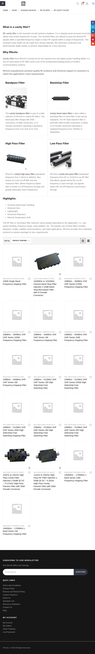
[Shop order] (21, 240)
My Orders (7, 626)
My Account (7, 623)
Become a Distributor (11, 604)
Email (93, 43)
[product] (17, 261)
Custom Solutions (10, 595)
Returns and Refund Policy (14, 592)
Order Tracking (9, 629)
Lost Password (9, 632)
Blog (5, 610)
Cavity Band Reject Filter (44, 278)
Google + (93, 35)
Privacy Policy (8, 588)
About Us (6, 598)
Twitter (93, 27)
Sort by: (7, 241)
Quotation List (8, 601)
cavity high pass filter (24, 174)
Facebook (93, 23)
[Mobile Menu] (2, 3)
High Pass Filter (9, 472)
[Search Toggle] (77, 3)
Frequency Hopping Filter (13, 278)
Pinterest (93, 39)
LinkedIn (93, 31)
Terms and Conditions (12, 585)
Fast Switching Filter (42, 377)
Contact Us (7, 607)
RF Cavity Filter (23, 472)
